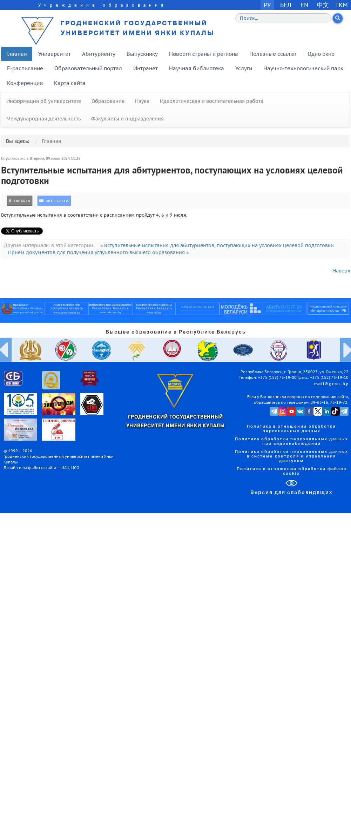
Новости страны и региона (203, 54)
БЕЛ (285, 5)
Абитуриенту (98, 54)
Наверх (341, 271)
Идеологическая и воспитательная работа (211, 101)
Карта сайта (70, 83)
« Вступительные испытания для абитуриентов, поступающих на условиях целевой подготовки (217, 245)
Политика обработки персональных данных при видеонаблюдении (291, 441)
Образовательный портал (88, 68)
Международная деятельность (43, 119)
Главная (16, 54)
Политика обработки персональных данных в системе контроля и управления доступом (291, 456)
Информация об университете (43, 101)
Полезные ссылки (272, 54)
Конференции (25, 83)
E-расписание (25, 68)
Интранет (145, 68)
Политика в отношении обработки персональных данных (291, 429)
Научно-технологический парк (303, 68)
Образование (108, 101)
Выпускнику (142, 54)
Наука (142, 101)
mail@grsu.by (331, 384)
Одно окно (321, 54)
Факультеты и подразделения (127, 119)
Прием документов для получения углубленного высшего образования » (98, 252)
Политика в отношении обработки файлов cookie (291, 471)
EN (305, 5)
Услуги (243, 68)
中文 (323, 5)
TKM (341, 5)
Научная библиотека (196, 68)
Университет (54, 54)
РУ (267, 5)
